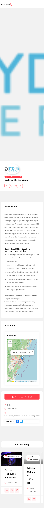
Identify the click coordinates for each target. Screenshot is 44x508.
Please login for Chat (22, 397)
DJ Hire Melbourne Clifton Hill (31, 476)
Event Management (13, 177)
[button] (22, 358)
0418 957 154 (12, 483)
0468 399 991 (10, 409)
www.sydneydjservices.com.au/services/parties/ (22, 414)
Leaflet (15, 381)
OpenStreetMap (24, 381)
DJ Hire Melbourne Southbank (10, 474)
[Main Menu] (40, 4)
